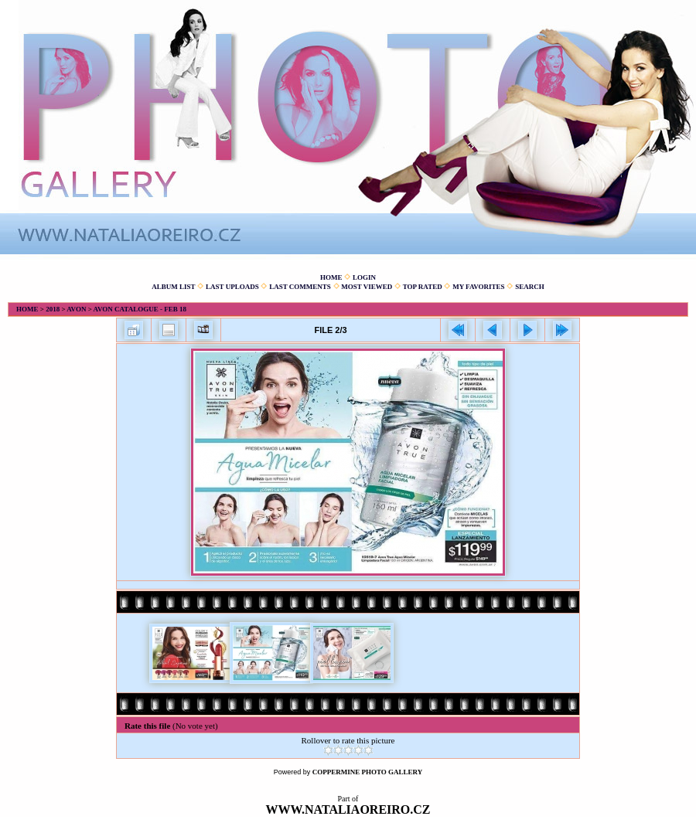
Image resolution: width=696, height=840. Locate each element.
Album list (173, 287)
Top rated (422, 287)
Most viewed (366, 287)
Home (331, 277)
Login (364, 277)
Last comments (300, 287)
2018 (53, 309)
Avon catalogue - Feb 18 (140, 309)
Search (529, 287)
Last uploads (232, 287)
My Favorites (478, 287)
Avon (76, 309)
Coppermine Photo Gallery (367, 772)
